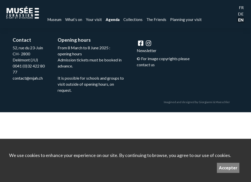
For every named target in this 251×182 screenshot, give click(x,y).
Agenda (113, 19)
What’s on (73, 19)
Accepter (228, 167)
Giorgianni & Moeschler (214, 102)
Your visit (94, 19)
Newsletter (146, 50)
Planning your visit (186, 19)
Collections (133, 19)
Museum (54, 19)
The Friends (156, 19)
